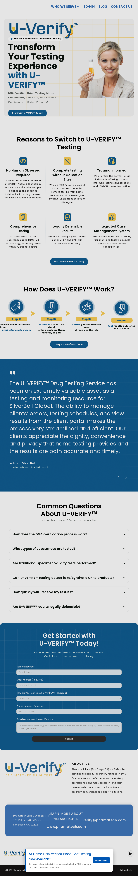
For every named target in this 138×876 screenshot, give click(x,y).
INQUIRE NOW (101, 860)
